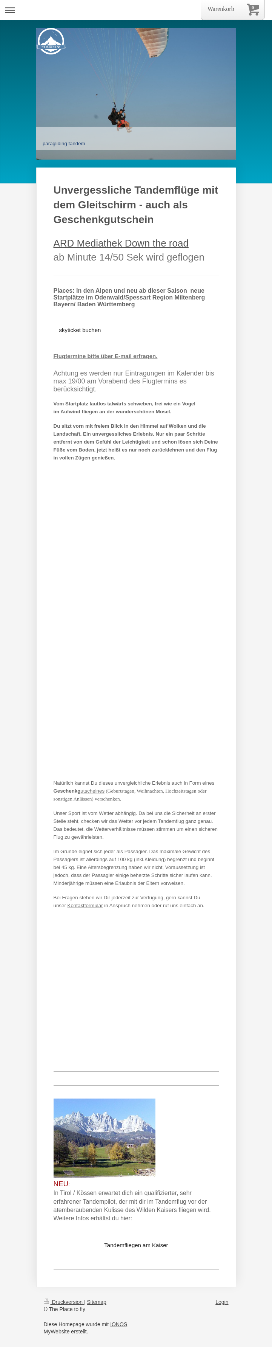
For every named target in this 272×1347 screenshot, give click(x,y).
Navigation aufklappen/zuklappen (136, 10)
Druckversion (64, 1302)
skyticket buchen (80, 330)
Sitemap (96, 1302)
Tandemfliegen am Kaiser (136, 1245)
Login (221, 1302)
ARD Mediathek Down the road (121, 243)
